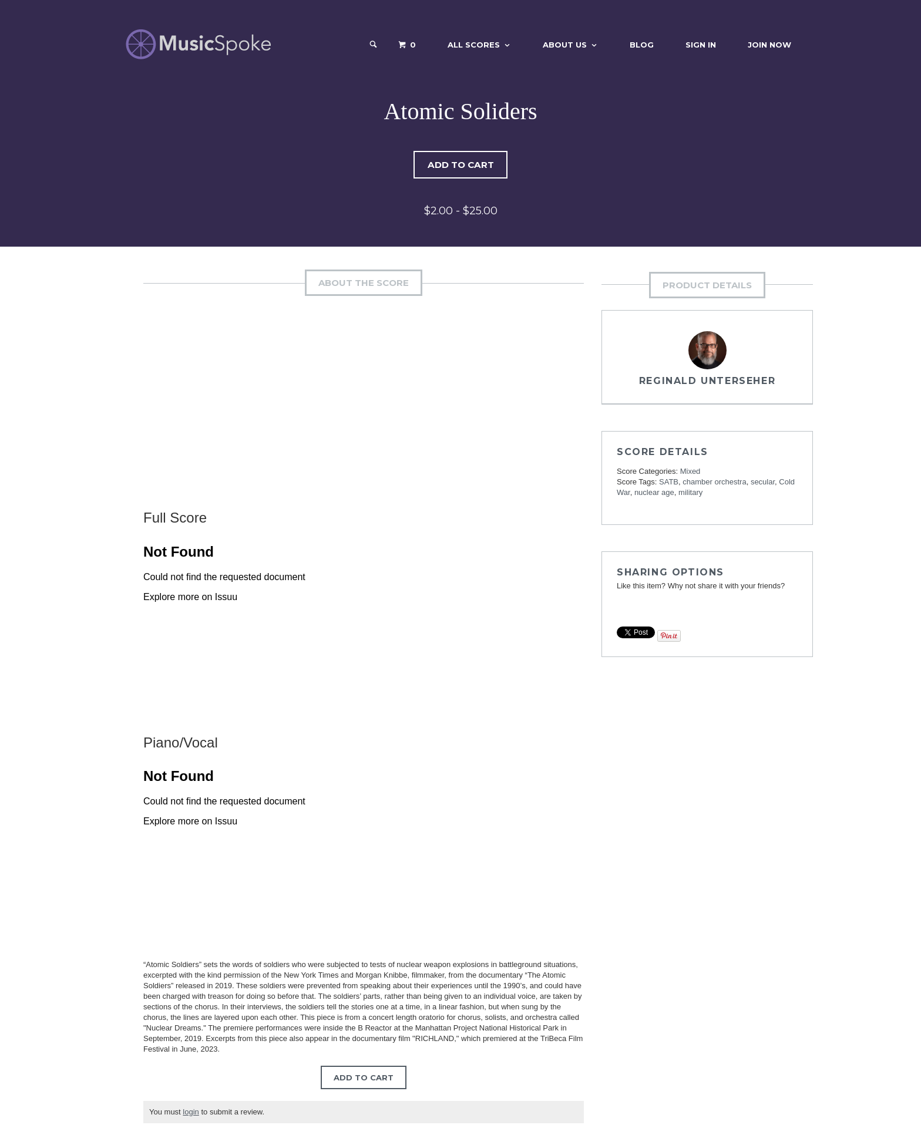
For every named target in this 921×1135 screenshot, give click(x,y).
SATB (668, 482)
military (690, 493)
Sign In (700, 44)
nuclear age (654, 493)
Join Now (769, 44)
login (191, 1112)
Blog (642, 44)
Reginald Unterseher (707, 381)
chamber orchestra (714, 482)
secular (763, 482)
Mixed (690, 471)
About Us (565, 44)
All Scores (474, 44)
